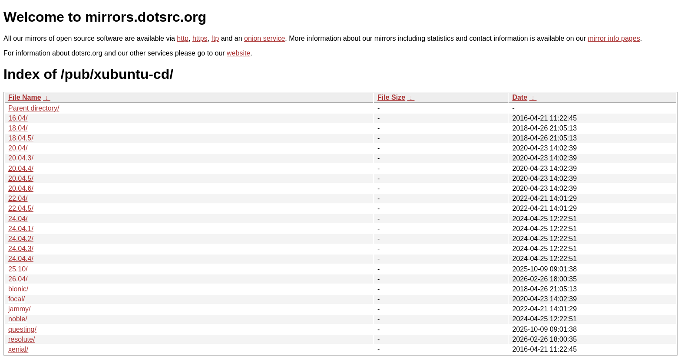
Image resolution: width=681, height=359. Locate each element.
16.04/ (17, 118)
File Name (24, 97)
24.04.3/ (20, 248)
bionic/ (18, 289)
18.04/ (17, 128)
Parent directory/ (33, 108)
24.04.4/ (20, 258)
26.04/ (17, 279)
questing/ (22, 329)
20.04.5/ (20, 178)
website (238, 53)
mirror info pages (614, 38)
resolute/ (21, 339)
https (200, 38)
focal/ (16, 299)
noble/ (17, 319)
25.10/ (17, 269)
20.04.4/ (20, 168)
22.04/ (17, 198)
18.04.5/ (20, 138)
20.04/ (17, 148)
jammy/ (19, 309)
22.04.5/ (20, 208)
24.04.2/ (20, 238)
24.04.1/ (20, 228)
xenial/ (18, 349)
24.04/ (17, 218)
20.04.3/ (20, 158)
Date (519, 97)
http (182, 38)
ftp (215, 38)
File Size (391, 97)
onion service (264, 38)
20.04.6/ (20, 188)
